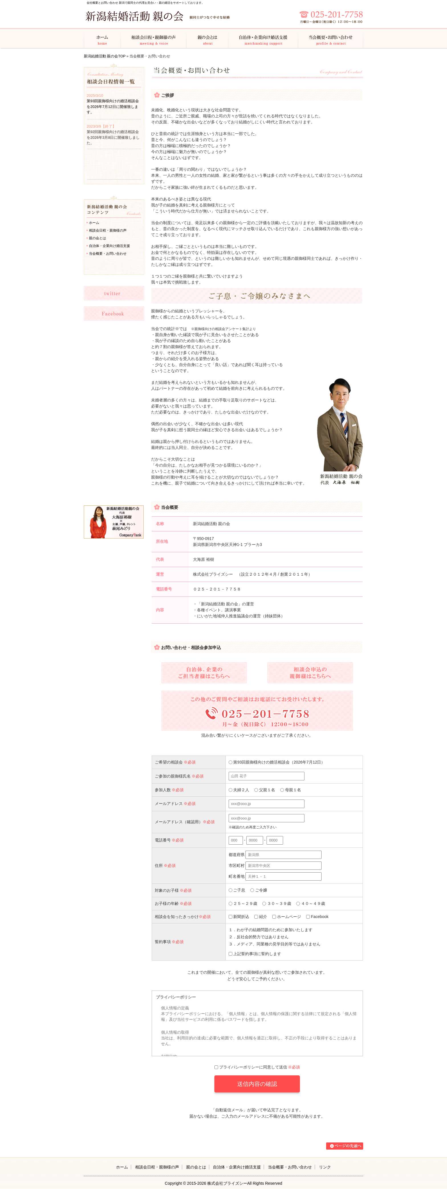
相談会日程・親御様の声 (153, 38)
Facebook (317, 916)
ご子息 (237, 890)
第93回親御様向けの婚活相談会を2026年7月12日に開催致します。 (113, 106)
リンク (325, 1167)
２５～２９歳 (243, 903)
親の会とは (207, 38)
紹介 (260, 916)
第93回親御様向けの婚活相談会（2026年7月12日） (277, 762)
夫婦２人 (239, 790)
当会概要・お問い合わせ (330, 38)
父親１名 (264, 790)
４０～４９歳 (310, 903)
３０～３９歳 (276, 903)
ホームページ (286, 916)
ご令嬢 (258, 890)
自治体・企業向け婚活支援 (263, 38)
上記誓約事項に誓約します (255, 953)
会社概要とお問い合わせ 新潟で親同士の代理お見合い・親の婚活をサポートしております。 (145, 2)
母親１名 (290, 790)
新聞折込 (239, 916)
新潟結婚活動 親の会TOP (104, 56)
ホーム (102, 38)
